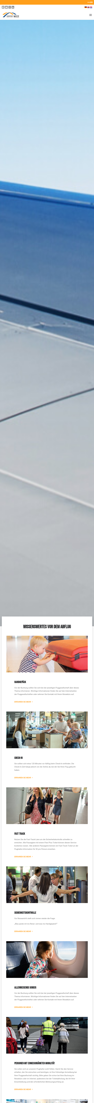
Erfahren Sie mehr (22, 702)
